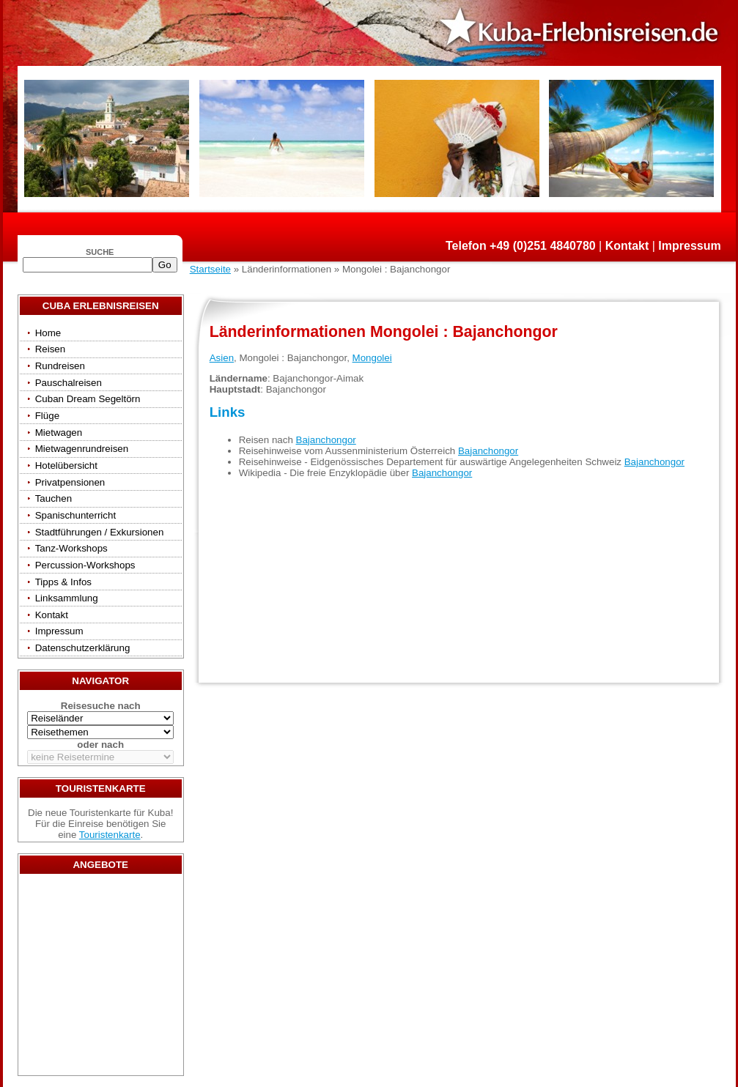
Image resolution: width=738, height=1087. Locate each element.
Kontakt (627, 246)
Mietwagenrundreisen (81, 448)
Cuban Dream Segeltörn (88, 398)
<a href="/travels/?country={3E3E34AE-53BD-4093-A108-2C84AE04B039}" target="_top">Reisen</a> (100, 978)
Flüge (47, 415)
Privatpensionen (70, 482)
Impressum (689, 246)
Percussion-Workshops (85, 565)
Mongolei (372, 357)
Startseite (210, 269)
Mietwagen (58, 432)
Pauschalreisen (68, 382)
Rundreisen (60, 365)
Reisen (50, 349)
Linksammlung (66, 598)
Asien (222, 357)
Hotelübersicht (66, 465)
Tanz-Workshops (71, 548)
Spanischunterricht (75, 515)
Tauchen (53, 498)
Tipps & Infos (63, 581)
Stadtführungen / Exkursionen (99, 532)
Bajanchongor (326, 439)
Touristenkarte (110, 834)
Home (48, 332)
